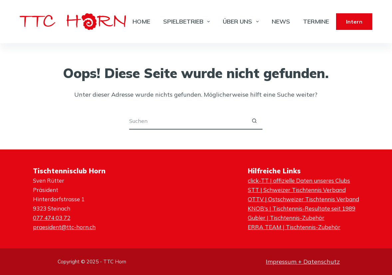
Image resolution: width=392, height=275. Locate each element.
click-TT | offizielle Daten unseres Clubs (299, 180)
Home (141, 21)
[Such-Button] (254, 121)
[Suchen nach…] (187, 121)
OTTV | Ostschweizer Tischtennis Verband (303, 199)
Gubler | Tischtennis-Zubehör (286, 217)
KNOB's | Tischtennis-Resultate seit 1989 (301, 208)
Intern (354, 21)
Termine (316, 21)
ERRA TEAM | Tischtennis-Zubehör (294, 227)
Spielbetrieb (188, 22)
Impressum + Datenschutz (303, 261)
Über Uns (242, 22)
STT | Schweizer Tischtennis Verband (297, 189)
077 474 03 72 (51, 217)
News (281, 21)
